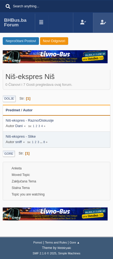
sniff (18, 142)
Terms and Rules (56, 242)
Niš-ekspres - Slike (21, 136)
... (41, 142)
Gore (8, 153)
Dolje (9, 98)
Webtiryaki (64, 247)
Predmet (13, 110)
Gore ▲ (74, 242)
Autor (30, 110)
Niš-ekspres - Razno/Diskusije (30, 120)
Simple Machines (69, 253)
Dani (19, 126)
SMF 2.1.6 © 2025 (45, 253)
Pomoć (37, 242)
